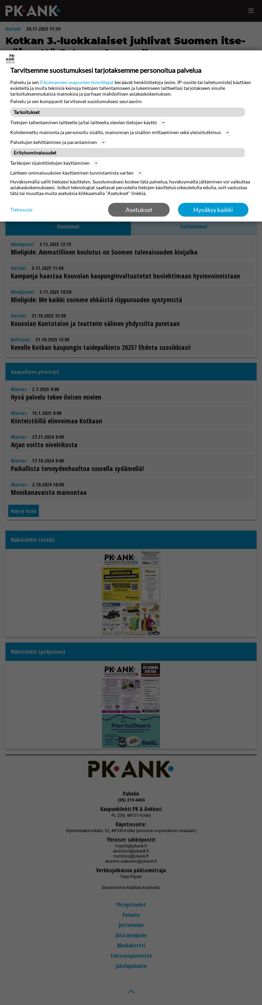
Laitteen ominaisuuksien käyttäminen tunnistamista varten (76, 173)
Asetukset (139, 209)
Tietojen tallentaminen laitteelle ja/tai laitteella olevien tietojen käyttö (88, 122)
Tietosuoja (21, 209)
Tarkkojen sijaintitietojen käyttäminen (54, 163)
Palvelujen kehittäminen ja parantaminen (58, 142)
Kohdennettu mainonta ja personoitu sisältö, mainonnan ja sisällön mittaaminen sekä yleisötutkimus (120, 132)
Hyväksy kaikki (213, 209)
